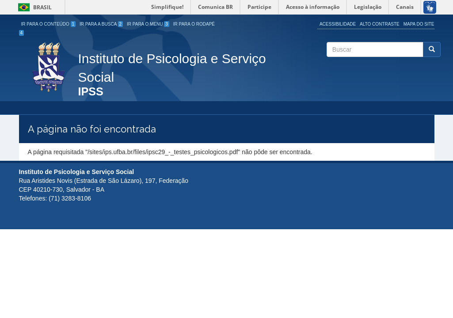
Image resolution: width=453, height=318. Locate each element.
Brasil (33, 7)
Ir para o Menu (148, 24)
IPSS (90, 92)
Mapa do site (419, 24)
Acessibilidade (338, 24)
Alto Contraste (380, 24)
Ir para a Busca (101, 24)
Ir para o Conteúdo (48, 24)
